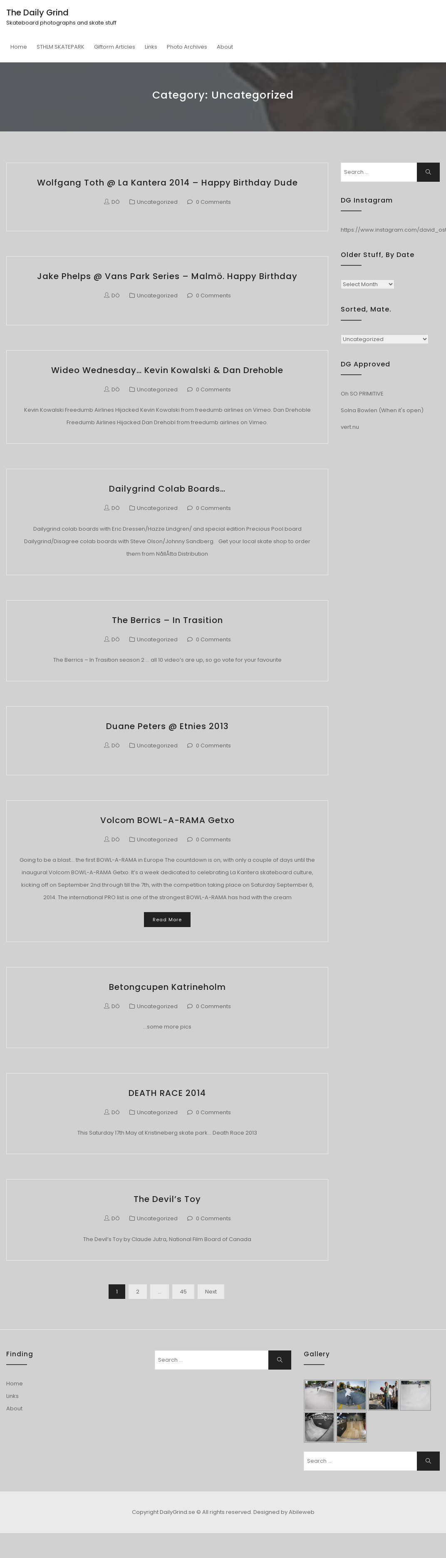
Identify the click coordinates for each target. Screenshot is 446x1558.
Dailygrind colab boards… (167, 489)
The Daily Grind (37, 12)
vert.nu (350, 427)
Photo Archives (187, 47)
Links (151, 47)
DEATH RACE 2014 (167, 1093)
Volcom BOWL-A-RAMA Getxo (167, 820)
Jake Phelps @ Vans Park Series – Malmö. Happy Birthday (167, 276)
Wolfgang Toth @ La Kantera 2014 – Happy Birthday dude (167, 182)
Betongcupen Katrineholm (167, 987)
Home (18, 47)
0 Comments (213, 202)
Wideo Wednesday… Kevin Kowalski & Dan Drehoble (167, 370)
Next (211, 1292)
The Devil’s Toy (167, 1199)
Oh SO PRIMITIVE (362, 394)
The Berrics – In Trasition (167, 620)
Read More (167, 919)
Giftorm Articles (114, 47)
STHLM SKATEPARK (60, 47)
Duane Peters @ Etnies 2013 (167, 726)
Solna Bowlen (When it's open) (382, 410)
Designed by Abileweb (284, 1512)
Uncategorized (157, 202)
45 (183, 1292)
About (225, 47)
